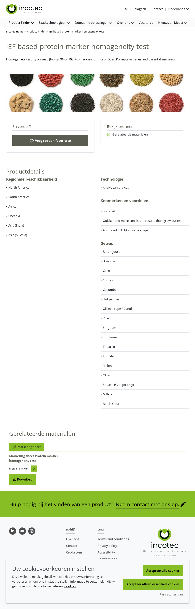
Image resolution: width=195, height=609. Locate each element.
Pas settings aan (171, 594)
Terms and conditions (113, 539)
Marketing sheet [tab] (26, 448)
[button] (21, 23)
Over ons (72, 539)
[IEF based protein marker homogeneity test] (50, 141)
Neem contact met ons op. (147, 505)
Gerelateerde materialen (127, 135)
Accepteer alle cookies (163, 571)
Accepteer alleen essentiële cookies (153, 584)
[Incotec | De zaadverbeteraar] (24, 9)
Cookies (70, 586)
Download (22, 480)
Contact (71, 546)
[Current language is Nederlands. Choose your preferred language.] (178, 9)
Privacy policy (107, 546)
